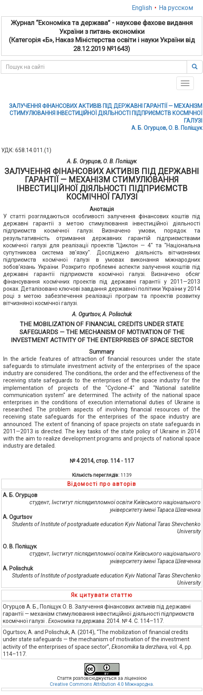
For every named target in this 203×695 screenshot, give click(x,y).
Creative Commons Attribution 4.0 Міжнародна (101, 684)
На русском (176, 8)
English (142, 8)
